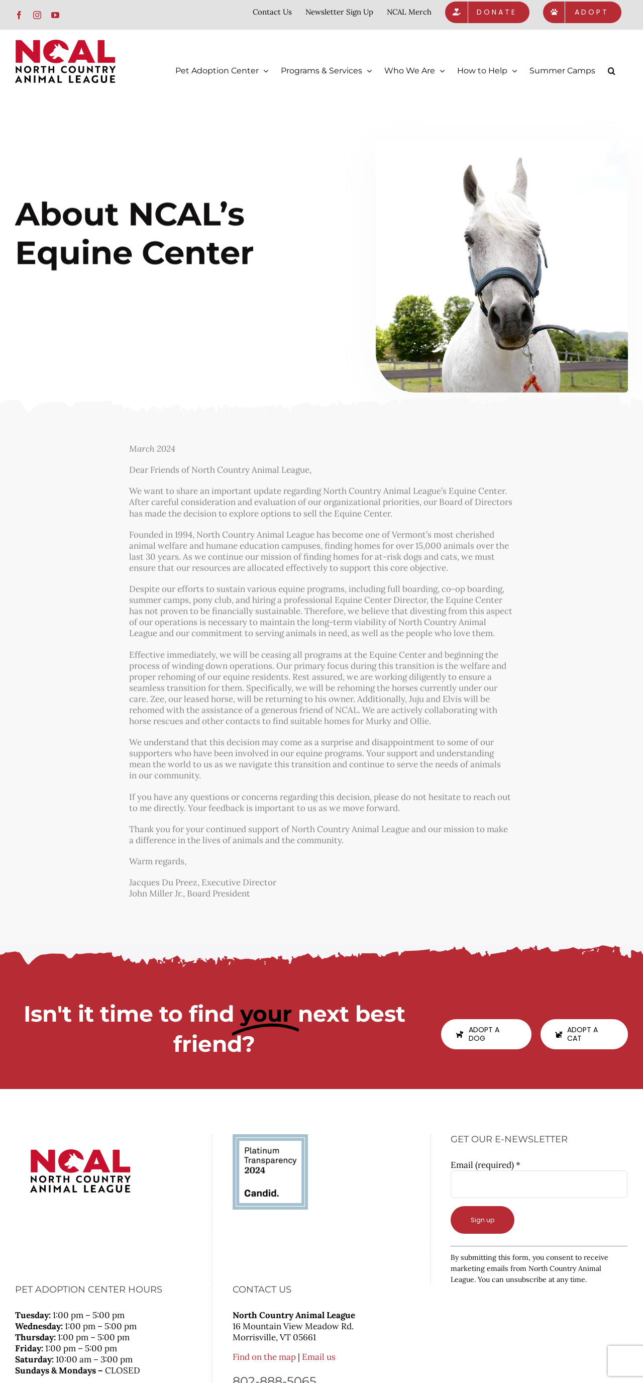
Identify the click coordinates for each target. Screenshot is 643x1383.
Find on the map (264, 1356)
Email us (319, 1356)
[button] (611, 71)
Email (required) (485, 1164)
